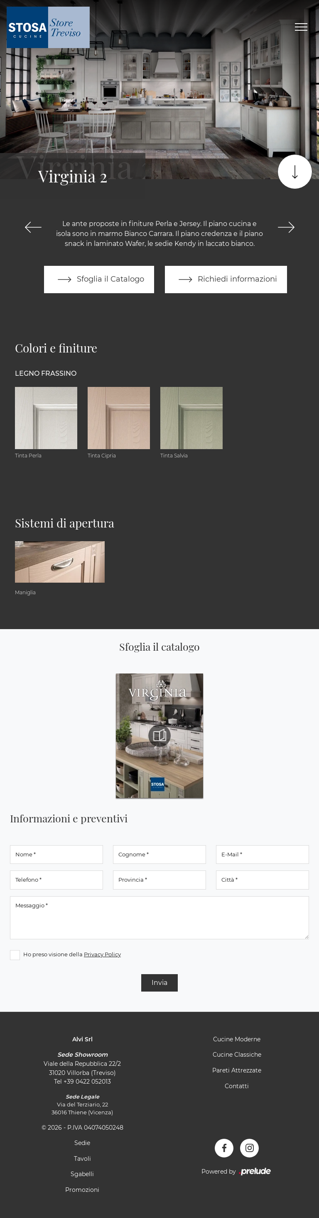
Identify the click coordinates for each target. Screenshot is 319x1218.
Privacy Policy (102, 954)
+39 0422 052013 (87, 1081)
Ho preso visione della (72, 954)
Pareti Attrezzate (236, 1070)
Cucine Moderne (236, 1039)
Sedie (82, 1143)
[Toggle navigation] (301, 27)
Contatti (237, 1086)
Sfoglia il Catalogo (99, 279)
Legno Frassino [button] (45, 373)
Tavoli (82, 1158)
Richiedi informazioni (226, 279)
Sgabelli (82, 1174)
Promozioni (82, 1190)
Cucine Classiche (237, 1054)
